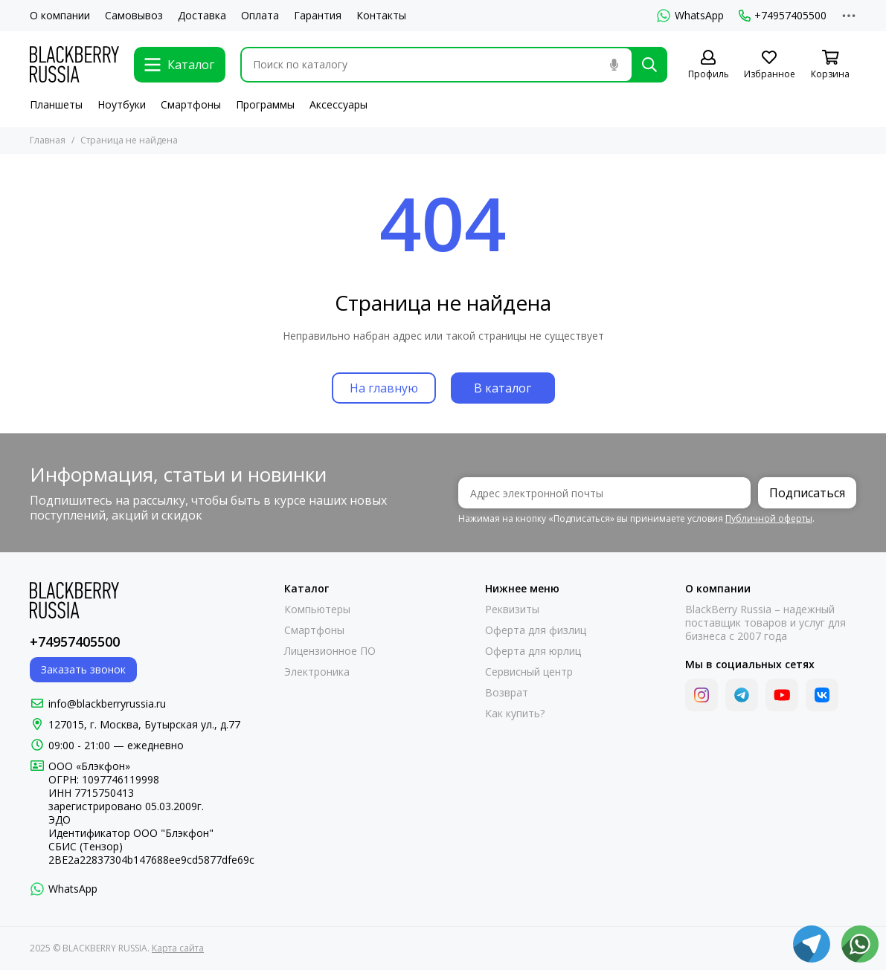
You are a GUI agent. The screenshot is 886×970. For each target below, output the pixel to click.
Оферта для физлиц (535, 630)
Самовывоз (134, 15)
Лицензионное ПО (330, 651)
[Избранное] (769, 65)
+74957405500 (782, 15)
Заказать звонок (83, 669)
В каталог (502, 388)
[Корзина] (830, 65)
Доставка (202, 15)
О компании (60, 15)
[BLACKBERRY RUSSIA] (74, 64)
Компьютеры (317, 609)
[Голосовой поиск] (613, 65)
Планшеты (56, 104)
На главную (384, 388)
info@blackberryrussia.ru (107, 703)
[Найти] (649, 65)
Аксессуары (338, 104)
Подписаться (807, 493)
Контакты (381, 15)
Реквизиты (512, 609)
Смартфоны (191, 104)
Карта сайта (178, 948)
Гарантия (317, 15)
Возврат (506, 692)
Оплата (260, 15)
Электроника (317, 672)
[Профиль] (708, 65)
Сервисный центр (529, 672)
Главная (47, 140)
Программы (265, 104)
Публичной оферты (768, 518)
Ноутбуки (121, 104)
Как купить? (515, 713)
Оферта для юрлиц (533, 651)
